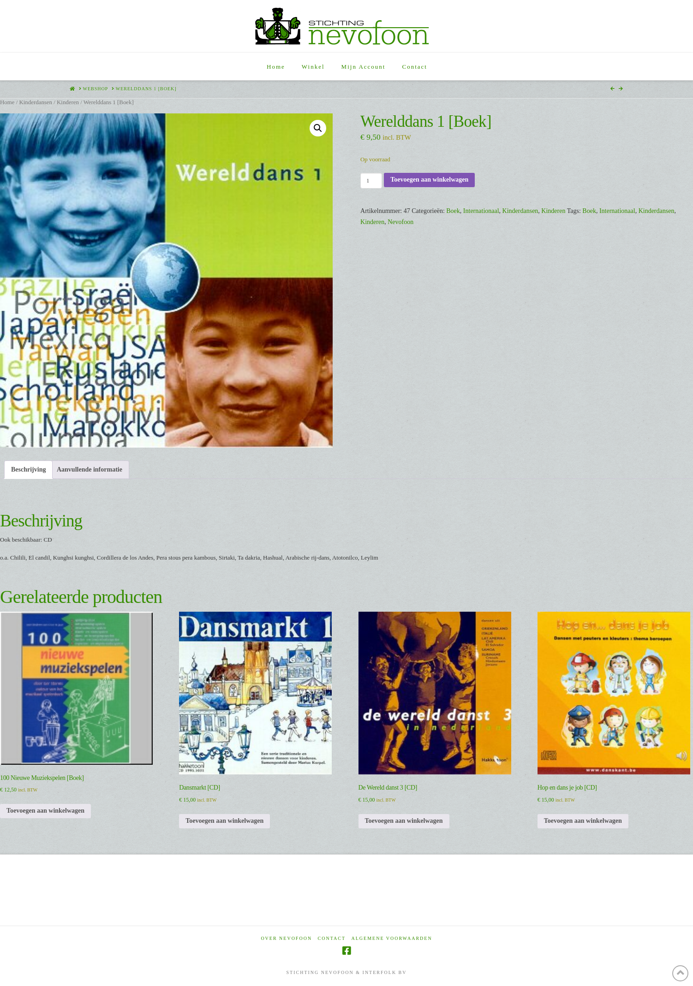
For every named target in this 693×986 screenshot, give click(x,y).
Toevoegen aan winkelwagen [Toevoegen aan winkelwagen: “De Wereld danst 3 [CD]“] (404, 820)
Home (7, 102)
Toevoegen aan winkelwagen (429, 179)
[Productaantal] (371, 181)
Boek (453, 210)
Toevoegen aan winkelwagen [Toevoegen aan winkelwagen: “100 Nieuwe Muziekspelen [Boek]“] (45, 810)
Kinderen (68, 102)
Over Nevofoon (286, 938)
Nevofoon (400, 221)
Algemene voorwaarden (392, 938)
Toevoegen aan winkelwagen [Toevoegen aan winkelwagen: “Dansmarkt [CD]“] (224, 820)
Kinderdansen (35, 102)
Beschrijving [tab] (28, 469)
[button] (318, 128)
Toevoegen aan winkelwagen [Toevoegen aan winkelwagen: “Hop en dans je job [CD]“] (583, 820)
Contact (332, 938)
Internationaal (481, 210)
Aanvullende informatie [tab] (89, 469)
